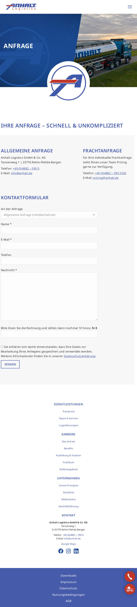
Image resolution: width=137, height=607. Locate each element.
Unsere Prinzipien (68, 485)
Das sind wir (68, 441)
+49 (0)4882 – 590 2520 (110, 173)
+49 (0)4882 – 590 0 (26, 168)
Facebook (60, 551)
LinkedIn (76, 551)
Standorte (68, 492)
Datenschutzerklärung (79, 356)
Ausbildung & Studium (68, 455)
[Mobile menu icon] (129, 6)
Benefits (68, 448)
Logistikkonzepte (68, 425)
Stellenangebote (68, 469)
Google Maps (68, 543)
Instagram (68, 551)
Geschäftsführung (68, 506)
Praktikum (68, 462)
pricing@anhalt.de (105, 178)
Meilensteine (68, 499)
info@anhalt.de (21, 173)
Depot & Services (68, 418)
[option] (68, 50)
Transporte (68, 411)
